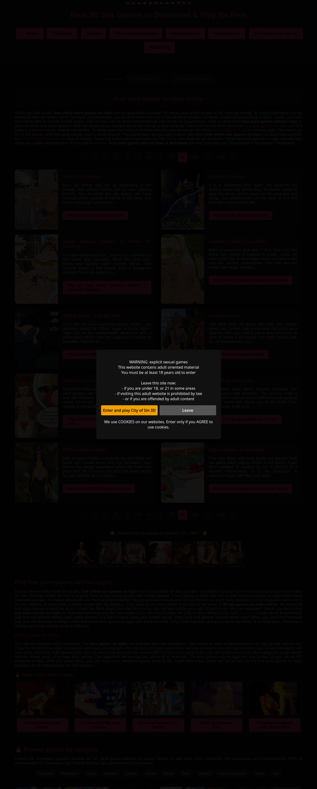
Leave (187, 410)
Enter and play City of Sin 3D (129, 410)
